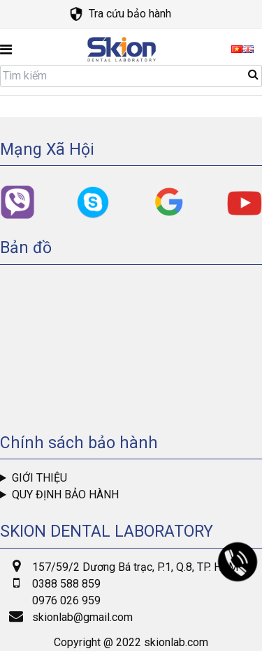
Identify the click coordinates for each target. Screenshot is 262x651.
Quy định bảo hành (65, 494)
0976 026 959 (66, 600)
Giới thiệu (39, 477)
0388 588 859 (66, 583)
